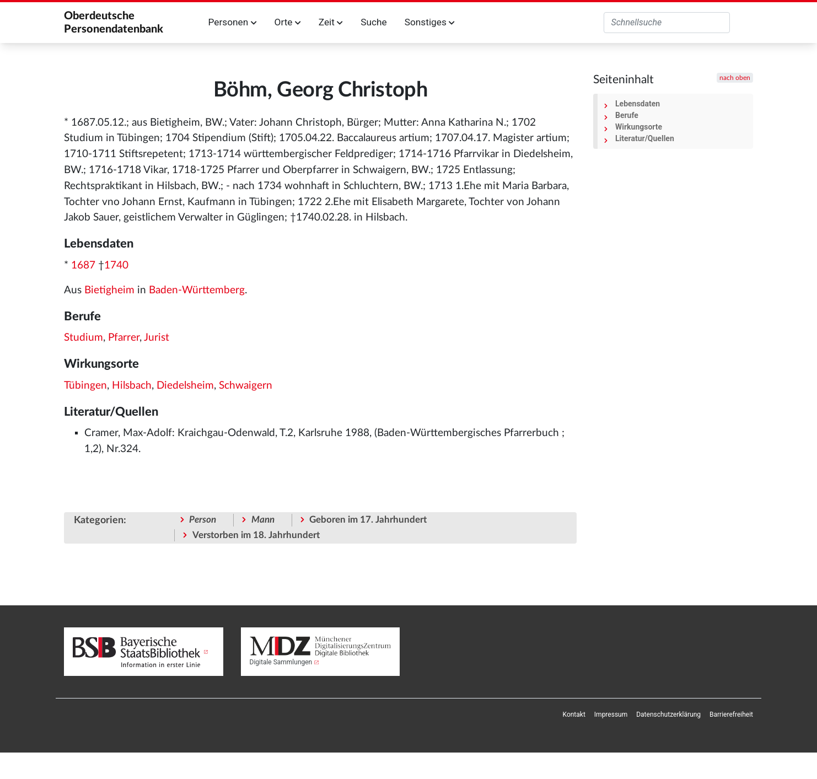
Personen (232, 22)
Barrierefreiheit (731, 714)
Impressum (610, 714)
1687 (83, 265)
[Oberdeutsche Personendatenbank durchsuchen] (667, 22)
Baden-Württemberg (197, 290)
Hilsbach (132, 385)
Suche (373, 22)
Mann (263, 519)
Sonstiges (430, 22)
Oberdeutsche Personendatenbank (113, 22)
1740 (116, 265)
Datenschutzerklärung (668, 714)
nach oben (734, 77)
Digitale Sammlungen (281, 662)
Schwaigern (245, 385)
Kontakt (574, 714)
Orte (288, 22)
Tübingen (85, 385)
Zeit (331, 22)
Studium (83, 337)
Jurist (156, 337)
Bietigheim (109, 290)
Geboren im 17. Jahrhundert (368, 519)
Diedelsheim (185, 385)
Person (202, 519)
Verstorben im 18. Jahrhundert (256, 535)
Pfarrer (123, 337)
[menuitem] (574, 714)
